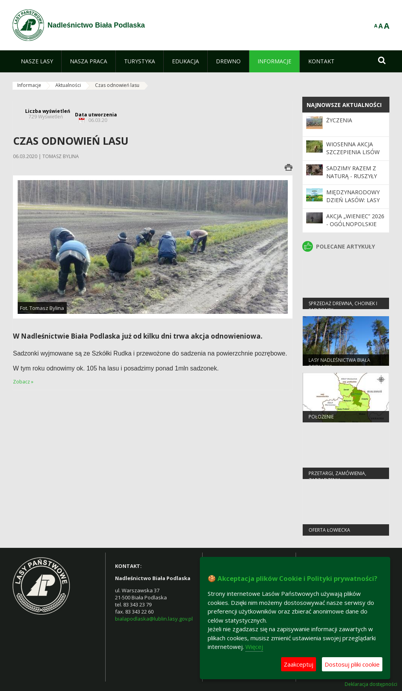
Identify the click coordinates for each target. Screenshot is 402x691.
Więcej (254, 646)
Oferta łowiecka (329, 530)
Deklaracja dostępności (371, 684)
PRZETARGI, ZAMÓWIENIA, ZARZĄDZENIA (337, 477)
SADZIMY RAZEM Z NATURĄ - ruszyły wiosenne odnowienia (351, 180)
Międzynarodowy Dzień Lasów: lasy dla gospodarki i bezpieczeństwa (353, 204)
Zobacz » (23, 381)
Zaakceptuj (298, 664)
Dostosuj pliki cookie (352, 664)
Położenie (321, 417)
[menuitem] (37, 61)
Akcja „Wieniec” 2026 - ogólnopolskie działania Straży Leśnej (355, 228)
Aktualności (68, 85)
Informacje (29, 85)
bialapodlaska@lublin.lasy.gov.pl (154, 618)
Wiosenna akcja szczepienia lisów (353, 148)
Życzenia (339, 120)
